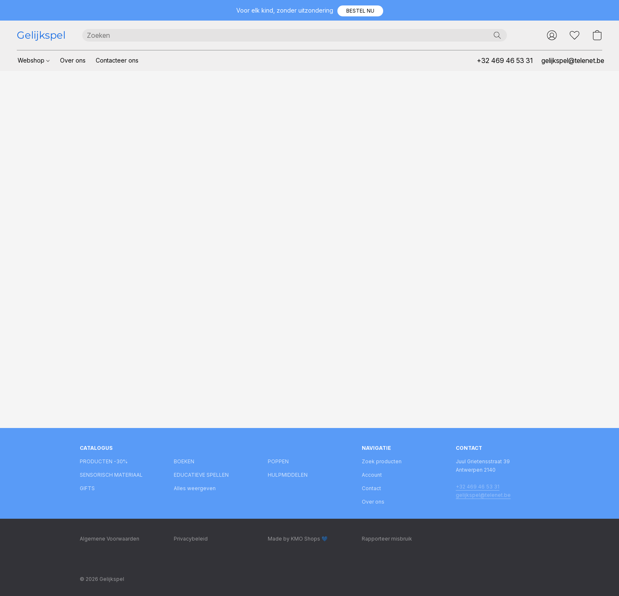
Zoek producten (382, 461)
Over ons (73, 60)
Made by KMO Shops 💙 (298, 539)
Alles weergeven (195, 488)
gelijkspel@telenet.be (483, 495)
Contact (371, 488)
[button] (360, 10)
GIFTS (87, 488)
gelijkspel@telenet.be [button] (572, 60)
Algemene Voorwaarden (109, 539)
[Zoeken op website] (497, 35)
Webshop (34, 60)
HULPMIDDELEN (288, 475)
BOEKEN (184, 461)
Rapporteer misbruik (387, 539)
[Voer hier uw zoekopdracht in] (294, 35)
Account (372, 475)
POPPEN (278, 461)
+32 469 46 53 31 (477, 486)
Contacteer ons (117, 60)
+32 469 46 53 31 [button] (505, 60)
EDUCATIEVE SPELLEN (201, 475)
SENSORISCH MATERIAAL (111, 475)
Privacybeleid (191, 539)
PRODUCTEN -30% (104, 461)
